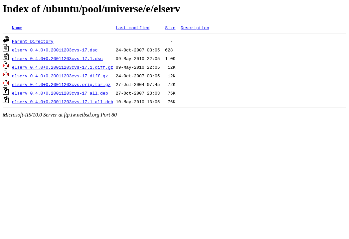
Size (170, 28)
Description (195, 28)
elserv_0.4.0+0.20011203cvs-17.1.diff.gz (62, 67)
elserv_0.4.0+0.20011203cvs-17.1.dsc (57, 58)
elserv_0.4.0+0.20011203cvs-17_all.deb (60, 93)
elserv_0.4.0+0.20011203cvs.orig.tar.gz (61, 84)
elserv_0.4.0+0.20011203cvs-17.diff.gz (60, 76)
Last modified (132, 28)
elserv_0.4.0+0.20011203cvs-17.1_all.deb (62, 102)
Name (17, 28)
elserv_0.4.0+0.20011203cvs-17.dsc (54, 50)
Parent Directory (33, 41)
